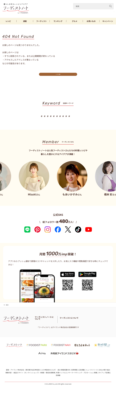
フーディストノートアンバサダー (47, 330)
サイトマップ (55, 336)
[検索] (110, 6)
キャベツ (72, 12)
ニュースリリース (92, 386)
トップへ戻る (58, 77)
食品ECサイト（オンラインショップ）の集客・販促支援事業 (34, 389)
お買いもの (91, 22)
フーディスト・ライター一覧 (45, 333)
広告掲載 (82, 386)
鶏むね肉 (98, 12)
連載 (25, 22)
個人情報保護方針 (64, 386)
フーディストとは (81, 333)
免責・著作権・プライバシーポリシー (49, 339)
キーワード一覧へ (58, 127)
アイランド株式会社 (17, 386)
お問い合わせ (63, 333)
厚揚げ (109, 12)
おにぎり (86, 119)
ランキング (57, 22)
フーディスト (41, 22)
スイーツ (106, 119)
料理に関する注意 (41, 336)
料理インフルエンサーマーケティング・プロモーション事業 (76, 389)
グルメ (74, 22)
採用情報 (74, 386)
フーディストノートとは (44, 327)
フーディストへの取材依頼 (100, 333)
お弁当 (74, 119)
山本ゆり (59, 12)
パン (96, 119)
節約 (65, 119)
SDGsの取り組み (104, 386)
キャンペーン (107, 22)
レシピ (8, 22)
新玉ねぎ (85, 12)
